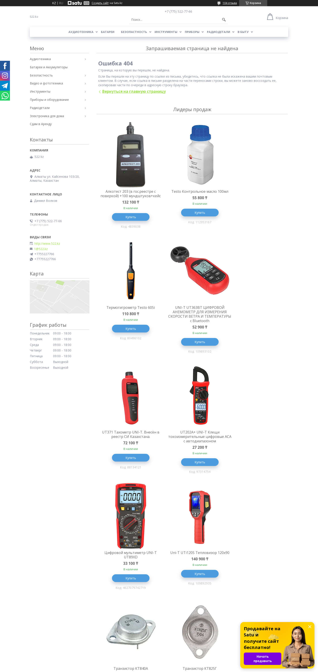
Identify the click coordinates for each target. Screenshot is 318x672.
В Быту (243, 32)
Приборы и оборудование (49, 99)
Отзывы (167, 626)
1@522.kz (41, 249)
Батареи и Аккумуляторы (49, 67)
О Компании (39, 632)
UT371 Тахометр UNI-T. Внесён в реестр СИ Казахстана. (192, 314)
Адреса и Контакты (44, 645)
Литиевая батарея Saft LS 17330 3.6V (192, 556)
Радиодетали (218, 32)
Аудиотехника (80, 32)
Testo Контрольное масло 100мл (192, 191)
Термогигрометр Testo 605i (256, 191)
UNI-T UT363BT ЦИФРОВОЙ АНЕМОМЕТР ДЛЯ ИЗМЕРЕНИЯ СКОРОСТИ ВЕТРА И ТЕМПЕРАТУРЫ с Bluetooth (128, 319)
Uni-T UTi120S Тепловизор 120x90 (192, 439)
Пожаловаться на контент (164, 668)
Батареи (107, 32)
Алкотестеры (105, 645)
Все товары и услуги (190, 603)
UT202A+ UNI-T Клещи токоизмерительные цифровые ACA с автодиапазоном (256, 316)
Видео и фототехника (46, 83)
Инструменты (166, 32)
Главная (36, 626)
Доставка (37, 639)
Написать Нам (172, 632)
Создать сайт (100, 3)
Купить (128, 221)
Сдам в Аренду (41, 124)
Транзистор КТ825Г (128, 554)
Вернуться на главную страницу (134, 91)
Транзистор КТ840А (256, 437)
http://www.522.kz (47, 244)
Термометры (105, 626)
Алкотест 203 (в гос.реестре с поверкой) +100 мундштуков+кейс (128, 195)
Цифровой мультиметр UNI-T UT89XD (128, 439)
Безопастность (134, 32)
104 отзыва (230, 3)
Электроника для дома (47, 116)
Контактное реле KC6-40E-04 (256, 554)
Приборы (192, 32)
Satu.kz (179, 664)
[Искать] (224, 19)
